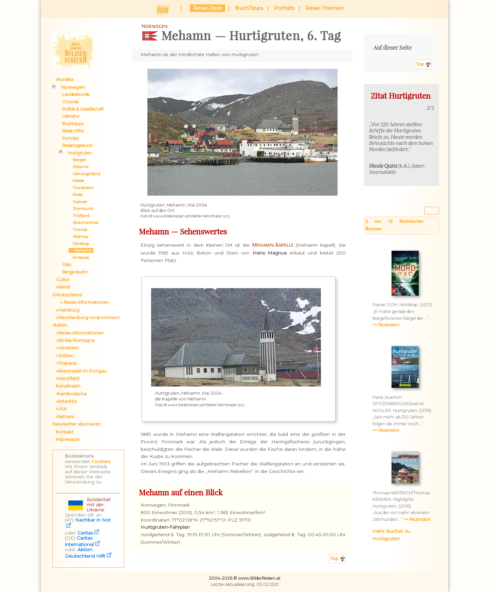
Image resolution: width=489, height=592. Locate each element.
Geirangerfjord (84, 173)
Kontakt (64, 431)
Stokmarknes (83, 222)
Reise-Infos (73, 130)
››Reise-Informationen (80, 332)
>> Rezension (386, 324)
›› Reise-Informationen (82, 302)
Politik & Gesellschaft (83, 109)
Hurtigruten (80, 152)
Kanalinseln (68, 386)
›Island (63, 287)
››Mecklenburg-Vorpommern (88, 317)
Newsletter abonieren (76, 424)
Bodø (75, 194)
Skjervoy (78, 236)
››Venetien (67, 347)
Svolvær (78, 201)
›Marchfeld (67, 378)
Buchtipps (72, 123)
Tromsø (78, 229)
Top (420, 64)
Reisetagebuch (77, 145)
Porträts (284, 8)
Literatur (71, 116)
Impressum (68, 439)
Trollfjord (79, 215)
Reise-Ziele (207, 8)
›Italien (59, 325)
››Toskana (66, 363)
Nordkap (79, 243)
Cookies (100, 461)
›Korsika (64, 79)
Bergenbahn (75, 272)
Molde (76, 180)
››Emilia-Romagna (75, 340)
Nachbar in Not (93, 520)
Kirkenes (79, 257)
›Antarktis (66, 401)
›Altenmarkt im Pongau (81, 371)
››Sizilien (65, 355)
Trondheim (81, 187)
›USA (61, 408)
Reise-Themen (325, 8)
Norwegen (73, 87)
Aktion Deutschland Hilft (85, 553)
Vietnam (65, 416)
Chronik (70, 101)
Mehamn (81, 250)
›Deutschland (67, 294)
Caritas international (79, 541)
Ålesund (78, 166)
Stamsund (81, 208)
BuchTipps (249, 8)
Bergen (78, 160)
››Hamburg (67, 310)
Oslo (66, 264)
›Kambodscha (71, 393)
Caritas (85, 533)
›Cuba (62, 279)
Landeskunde (76, 94)
